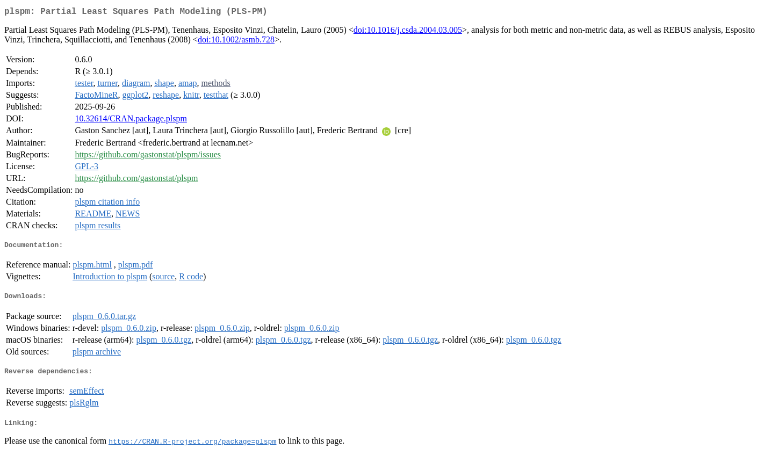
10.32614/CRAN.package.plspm (130, 120)
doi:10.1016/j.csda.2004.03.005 (408, 32)
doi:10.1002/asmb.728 (236, 41)
